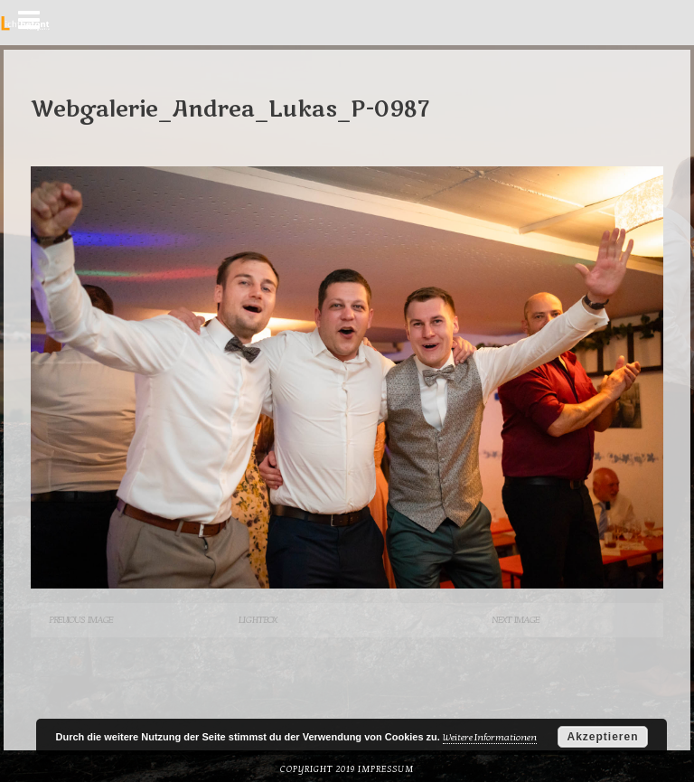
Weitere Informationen (490, 737)
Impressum (386, 769)
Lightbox (258, 620)
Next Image (515, 620)
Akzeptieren (602, 736)
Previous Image (81, 620)
